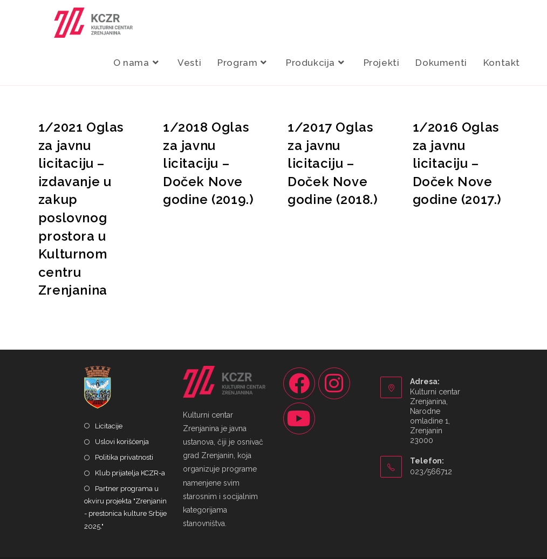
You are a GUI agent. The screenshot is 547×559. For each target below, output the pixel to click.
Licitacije (108, 426)
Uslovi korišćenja (122, 442)
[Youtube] (299, 418)
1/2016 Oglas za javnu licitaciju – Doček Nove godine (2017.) (457, 163)
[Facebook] (299, 383)
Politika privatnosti (124, 457)
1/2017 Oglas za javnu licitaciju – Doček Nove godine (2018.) (333, 163)
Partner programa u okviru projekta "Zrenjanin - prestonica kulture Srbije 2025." (125, 507)
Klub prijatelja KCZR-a (130, 473)
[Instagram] (334, 383)
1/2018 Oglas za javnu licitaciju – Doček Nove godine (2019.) (208, 163)
